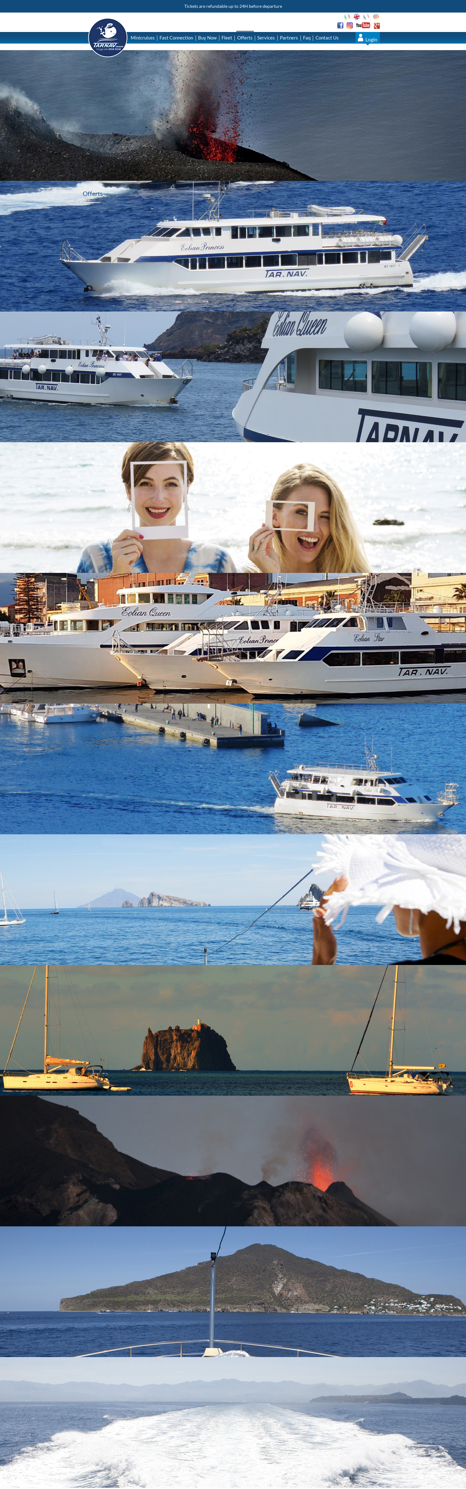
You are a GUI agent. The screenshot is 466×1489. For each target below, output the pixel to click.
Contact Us (327, 37)
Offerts (245, 37)
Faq (307, 37)
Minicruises (143, 37)
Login (371, 39)
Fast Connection (176, 37)
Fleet (227, 37)
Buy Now (207, 37)
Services (266, 37)
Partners (289, 37)
